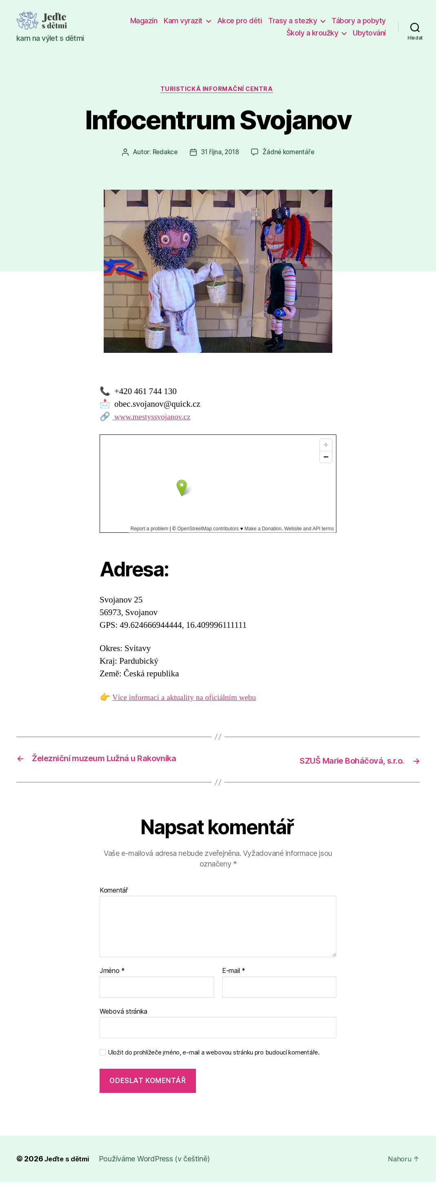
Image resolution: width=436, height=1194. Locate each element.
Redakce (163, 154)
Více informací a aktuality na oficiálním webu (191, 698)
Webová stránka (123, 1023)
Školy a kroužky (312, 33)
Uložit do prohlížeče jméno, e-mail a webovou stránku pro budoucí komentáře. (214, 1065)
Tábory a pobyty (358, 20)
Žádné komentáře (290, 154)
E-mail (233, 983)
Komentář (114, 902)
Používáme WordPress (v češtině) (158, 1171)
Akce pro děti (239, 20)
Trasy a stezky (292, 20)
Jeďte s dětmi (68, 1171)
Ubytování (369, 33)
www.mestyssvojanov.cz (155, 418)
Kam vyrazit (183, 20)
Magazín (144, 20)
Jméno (112, 983)
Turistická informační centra (218, 90)
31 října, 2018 (220, 154)
